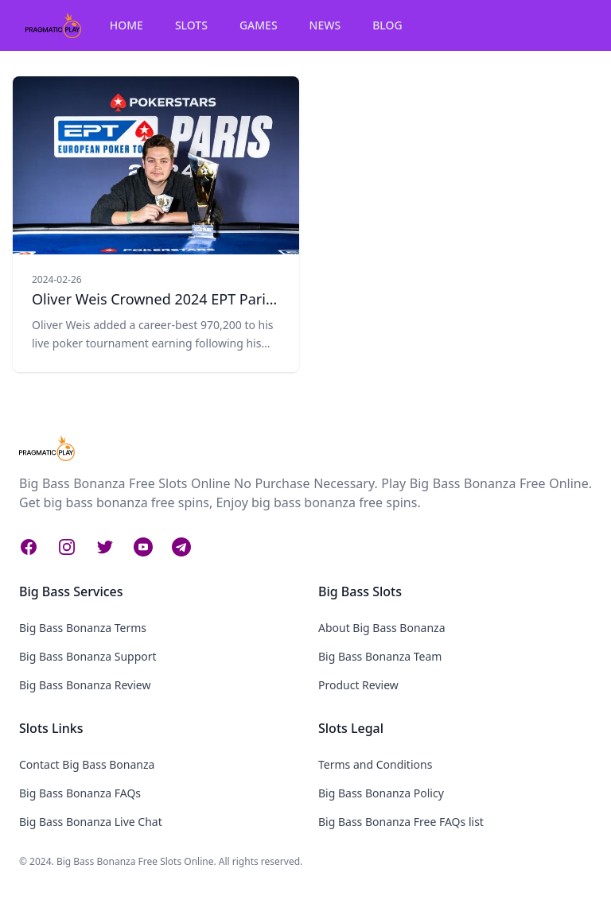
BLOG (387, 25)
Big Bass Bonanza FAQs (80, 793)
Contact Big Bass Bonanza (86, 764)
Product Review (358, 684)
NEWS (325, 25)
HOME (126, 25)
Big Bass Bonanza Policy (381, 793)
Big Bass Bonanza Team (380, 656)
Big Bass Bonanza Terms (82, 627)
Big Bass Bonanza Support (88, 656)
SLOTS (191, 25)
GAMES (258, 25)
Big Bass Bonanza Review (84, 684)
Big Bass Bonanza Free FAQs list (401, 821)
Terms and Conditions (375, 764)
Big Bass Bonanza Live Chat (90, 821)
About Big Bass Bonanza (382, 627)
